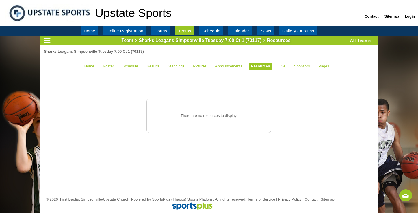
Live (281, 66)
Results (153, 66)
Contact (311, 199)
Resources (260, 66)
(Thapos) (178, 199)
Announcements (228, 66)
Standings (176, 66)
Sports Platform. (200, 199)
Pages (323, 66)
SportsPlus (161, 199)
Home (89, 66)
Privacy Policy (290, 199)
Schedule (130, 66)
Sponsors (302, 66)
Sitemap (328, 199)
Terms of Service (261, 199)
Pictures (200, 66)
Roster (108, 66)
